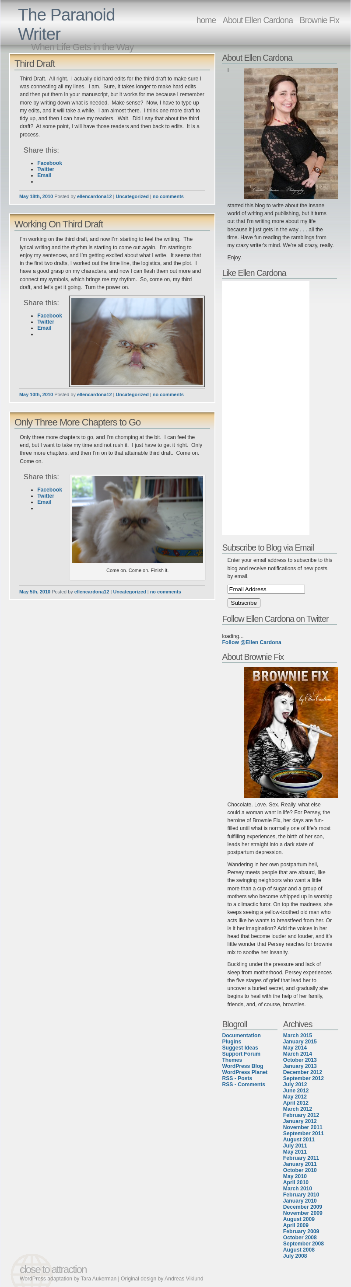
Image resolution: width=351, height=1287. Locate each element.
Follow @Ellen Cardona (251, 642)
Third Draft (34, 63)
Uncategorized (132, 196)
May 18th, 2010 (36, 196)
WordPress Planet (244, 1072)
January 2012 (300, 1121)
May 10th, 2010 (36, 394)
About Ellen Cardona (258, 20)
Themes (232, 1060)
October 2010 (300, 1170)
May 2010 (295, 1176)
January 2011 (300, 1164)
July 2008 (295, 1256)
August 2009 (299, 1219)
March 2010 (297, 1189)
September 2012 (303, 1078)
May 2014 (295, 1048)
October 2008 (300, 1238)
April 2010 (296, 1182)
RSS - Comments (243, 1084)
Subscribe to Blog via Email (268, 547)
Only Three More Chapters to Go (77, 422)
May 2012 (295, 1097)
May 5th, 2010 (34, 591)
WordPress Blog (242, 1066)
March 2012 (297, 1109)
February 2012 (301, 1115)
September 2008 (303, 1244)
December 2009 (302, 1207)
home (206, 20)
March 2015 (297, 1035)
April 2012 (296, 1103)
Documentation (241, 1035)
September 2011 (303, 1133)
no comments (168, 196)
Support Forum (241, 1054)
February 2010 (301, 1195)
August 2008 (299, 1250)
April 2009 (296, 1225)
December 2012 (302, 1072)
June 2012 (296, 1091)
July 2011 (295, 1146)
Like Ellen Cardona (254, 273)
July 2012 (295, 1084)
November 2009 (303, 1213)
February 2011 (301, 1158)
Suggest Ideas (240, 1048)
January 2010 (300, 1201)
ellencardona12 (94, 196)
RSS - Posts (237, 1078)
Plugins (231, 1042)
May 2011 (295, 1152)
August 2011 (299, 1140)
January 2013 (300, 1066)
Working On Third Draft (58, 224)
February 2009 (301, 1231)
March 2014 (297, 1054)
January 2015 (300, 1042)
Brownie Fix (319, 20)
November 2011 (303, 1127)
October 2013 (300, 1060)
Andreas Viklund (184, 1279)
